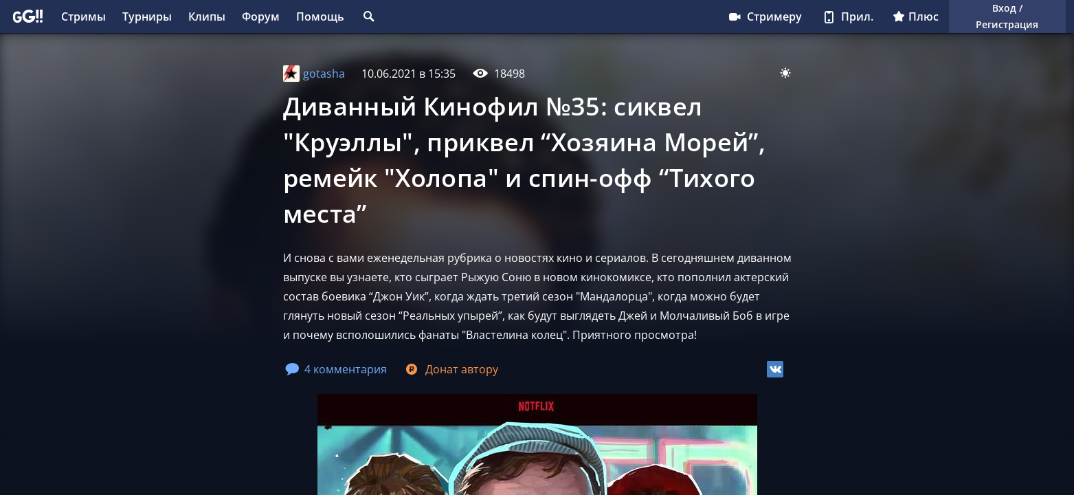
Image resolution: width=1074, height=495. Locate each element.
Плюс (916, 16)
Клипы (206, 16)
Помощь (320, 16)
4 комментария (336, 369)
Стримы (83, 16)
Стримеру (764, 16)
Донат (450, 369)
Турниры (147, 16)
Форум (261, 16)
